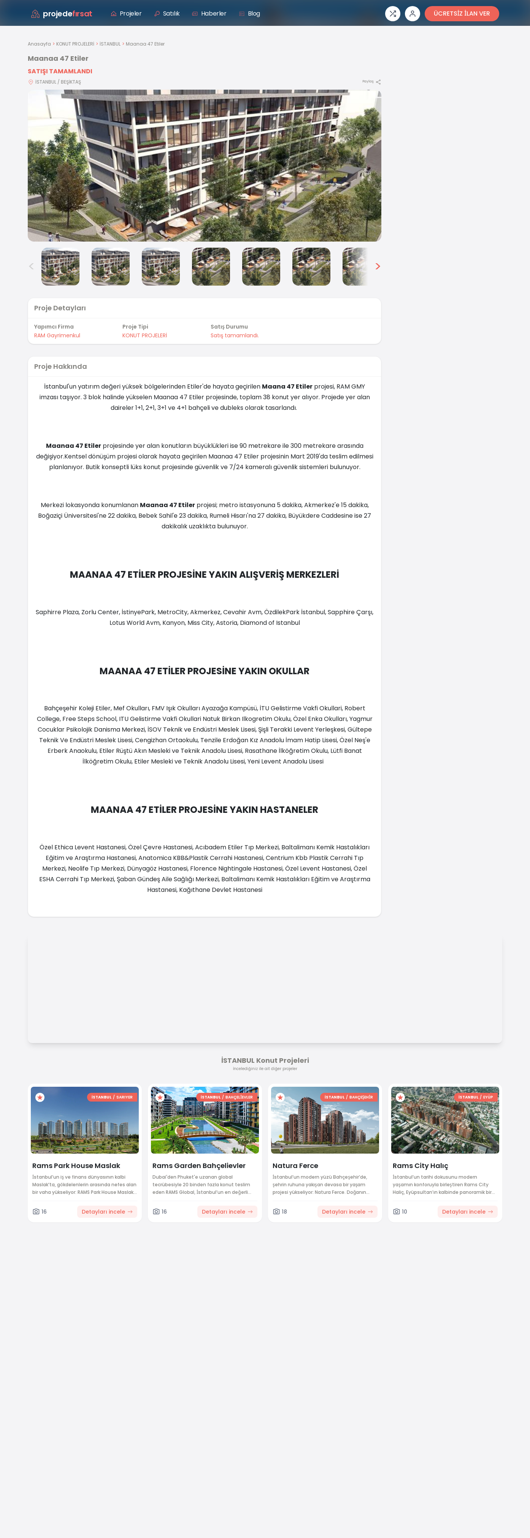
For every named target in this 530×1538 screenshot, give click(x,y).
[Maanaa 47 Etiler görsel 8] (362, 267)
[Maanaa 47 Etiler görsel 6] (261, 267)
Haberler (209, 13)
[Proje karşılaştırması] (392, 13)
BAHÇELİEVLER (239, 1097)
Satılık (167, 13)
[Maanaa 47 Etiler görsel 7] (311, 267)
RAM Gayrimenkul (57, 335)
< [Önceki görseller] (31, 266)
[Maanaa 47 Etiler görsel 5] (211, 267)
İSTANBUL (110, 44)
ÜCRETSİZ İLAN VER (462, 13)
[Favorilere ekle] (39, 1097)
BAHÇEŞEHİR (361, 1097)
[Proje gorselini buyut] (204, 166)
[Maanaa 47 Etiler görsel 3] (111, 267)
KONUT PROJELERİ (75, 44)
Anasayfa (39, 44)
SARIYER (124, 1097)
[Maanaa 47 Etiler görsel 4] (161, 267)
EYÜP (488, 1097)
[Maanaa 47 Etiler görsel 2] (60, 267)
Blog (249, 13)
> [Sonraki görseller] (377, 266)
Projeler (126, 13)
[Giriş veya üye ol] (412, 13)
